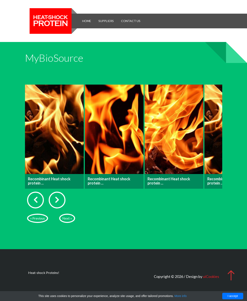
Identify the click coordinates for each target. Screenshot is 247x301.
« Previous (37, 218)
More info (180, 296)
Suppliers (106, 21)
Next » (67, 218)
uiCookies (211, 276)
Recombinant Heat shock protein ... (49, 181)
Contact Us (130, 21)
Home (86, 21)
